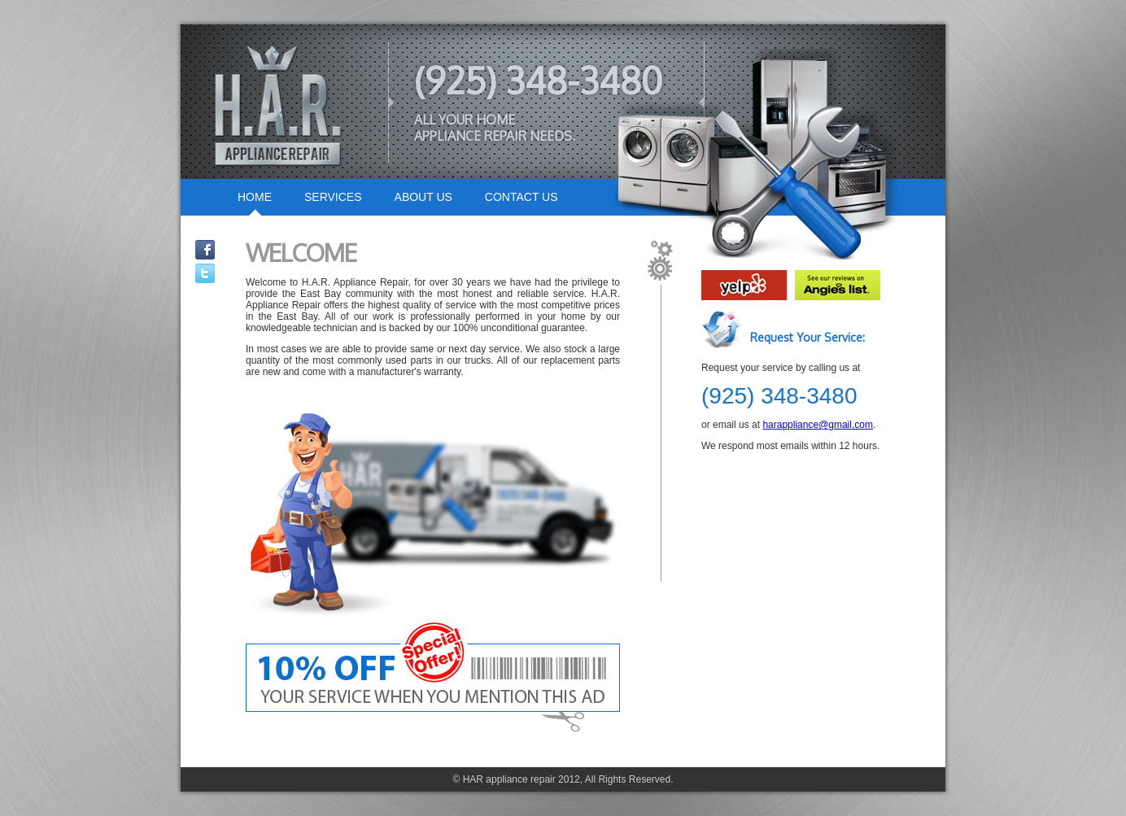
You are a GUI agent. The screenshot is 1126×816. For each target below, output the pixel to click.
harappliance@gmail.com (817, 424)
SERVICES (333, 196)
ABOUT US (423, 196)
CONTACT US (521, 196)
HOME (255, 196)
